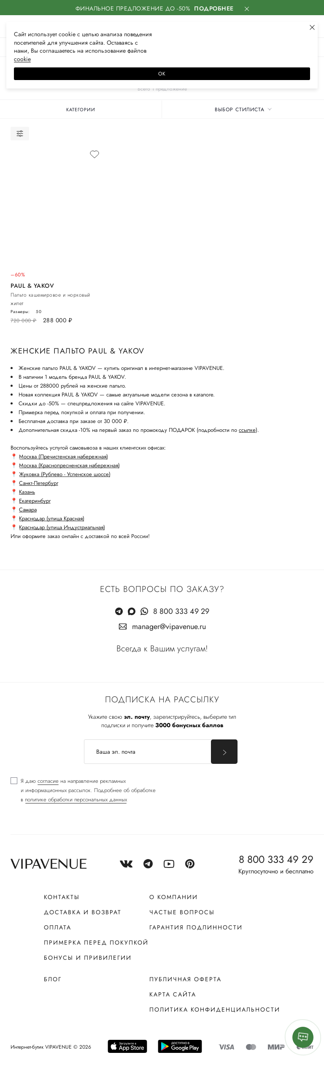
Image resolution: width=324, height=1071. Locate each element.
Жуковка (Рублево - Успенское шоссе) (65, 474)
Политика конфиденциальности (214, 1009)
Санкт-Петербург (38, 483)
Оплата (57, 927)
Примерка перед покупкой (96, 942)
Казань (27, 492)
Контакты (62, 897)
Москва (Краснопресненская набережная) (69, 465)
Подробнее (214, 8)
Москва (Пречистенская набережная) (63, 456)
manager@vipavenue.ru (169, 626)
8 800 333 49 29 (181, 611)
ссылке (247, 430)
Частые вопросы (182, 912)
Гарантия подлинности (196, 927)
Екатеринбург (35, 501)
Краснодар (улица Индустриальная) (62, 527)
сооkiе (22, 59)
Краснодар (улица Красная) (51, 518)
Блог (53, 979)
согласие (48, 781)
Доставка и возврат (83, 912)
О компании (173, 897)
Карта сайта (172, 994)
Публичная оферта (185, 979)
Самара (28, 510)
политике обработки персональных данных (76, 799)
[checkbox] (83, 790)
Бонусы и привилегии (88, 957)
